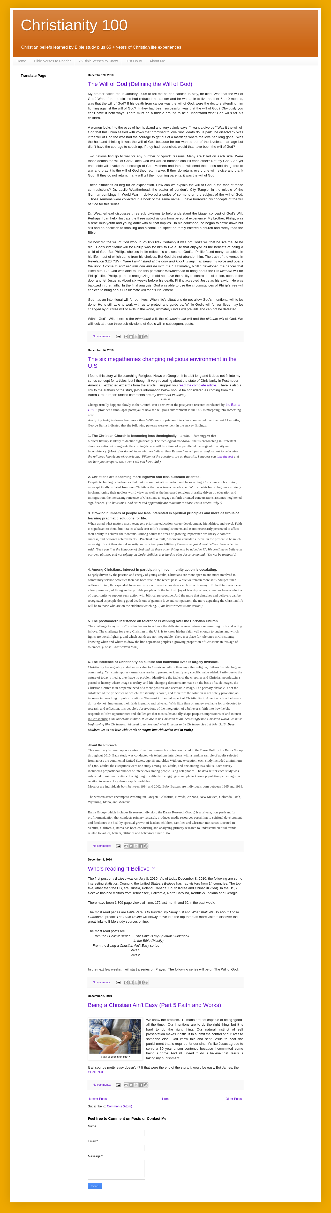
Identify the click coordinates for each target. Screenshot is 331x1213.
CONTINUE (96, 1072)
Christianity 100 (74, 25)
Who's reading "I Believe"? (121, 868)
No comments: (102, 336)
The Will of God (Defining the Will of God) (140, 84)
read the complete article (197, 385)
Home (21, 61)
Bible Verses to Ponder (52, 61)
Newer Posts (98, 1099)
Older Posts (233, 1099)
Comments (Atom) (119, 1106)
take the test (225, 456)
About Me (157, 61)
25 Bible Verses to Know (98, 61)
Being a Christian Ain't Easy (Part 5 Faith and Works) (154, 1005)
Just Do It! (134, 61)
